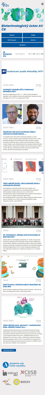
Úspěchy (11, 85)
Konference (21, 54)
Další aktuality (8, 350)
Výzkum (11, 35)
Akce (17, 54)
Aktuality (5, 85)
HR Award (23, 45)
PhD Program (12, 40)
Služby (33, 35)
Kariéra (33, 40)
